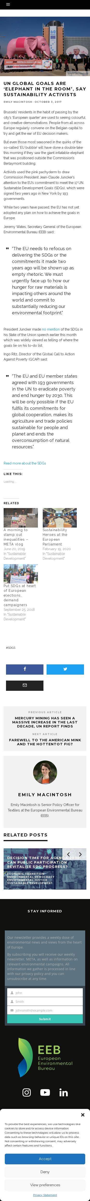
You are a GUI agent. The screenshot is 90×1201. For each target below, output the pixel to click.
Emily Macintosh (18, 102)
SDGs (11, 647)
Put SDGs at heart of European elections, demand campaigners (20, 595)
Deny (45, 1172)
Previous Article (45, 712)
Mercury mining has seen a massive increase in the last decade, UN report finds (45, 722)
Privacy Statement (45, 1195)
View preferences (45, 1185)
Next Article (45, 734)
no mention (51, 329)
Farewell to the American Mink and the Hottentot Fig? (45, 742)
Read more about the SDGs (25, 463)
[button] (82, 1114)
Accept (45, 1159)
